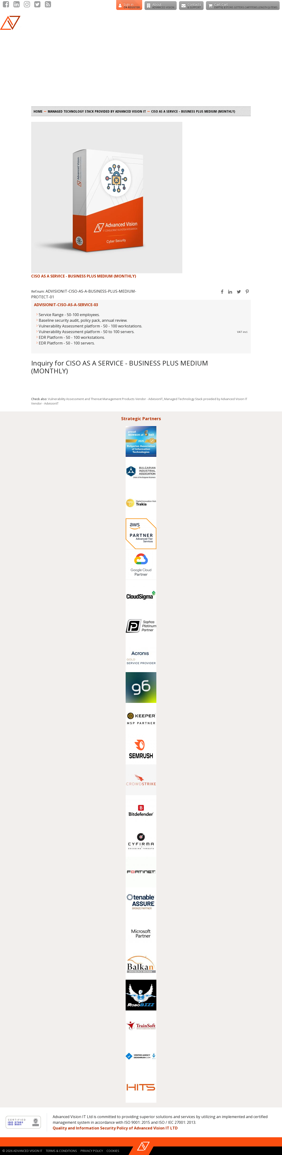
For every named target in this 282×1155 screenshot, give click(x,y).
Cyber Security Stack (179, 28)
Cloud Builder (222, 28)
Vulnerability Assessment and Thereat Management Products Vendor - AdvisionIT (105, 399)
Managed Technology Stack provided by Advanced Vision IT (97, 111)
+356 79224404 (64, 6)
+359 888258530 (97, 6)
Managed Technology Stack (122, 28)
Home (38, 111)
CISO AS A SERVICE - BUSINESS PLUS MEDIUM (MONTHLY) (193, 111)
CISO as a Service (261, 28)
